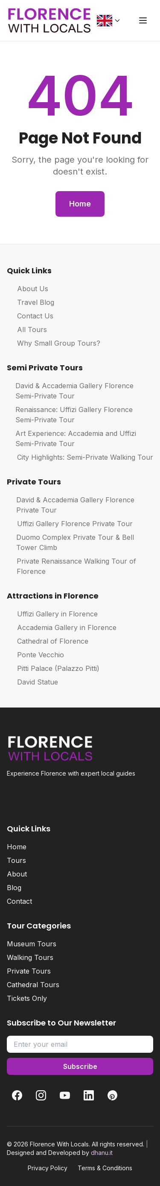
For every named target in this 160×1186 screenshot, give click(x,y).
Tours (16, 860)
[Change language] (109, 20)
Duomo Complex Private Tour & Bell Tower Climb (70, 542)
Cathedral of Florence (47, 641)
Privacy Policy (47, 1168)
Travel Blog (30, 302)
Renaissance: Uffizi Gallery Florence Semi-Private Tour (70, 414)
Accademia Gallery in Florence (61, 627)
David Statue (32, 682)
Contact (19, 901)
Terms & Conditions (105, 1168)
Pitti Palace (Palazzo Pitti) (53, 668)
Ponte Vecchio (35, 654)
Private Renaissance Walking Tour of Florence (71, 566)
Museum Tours (31, 944)
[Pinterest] (112, 1095)
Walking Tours (30, 957)
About (17, 874)
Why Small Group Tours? (53, 343)
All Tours (27, 329)
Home (80, 203)
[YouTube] (65, 1095)
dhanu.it (102, 1152)
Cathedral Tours (33, 984)
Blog (14, 887)
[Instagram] (41, 1095)
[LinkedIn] (89, 1095)
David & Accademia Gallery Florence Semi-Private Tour (70, 390)
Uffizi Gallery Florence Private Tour (70, 523)
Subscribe (80, 1066)
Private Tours (29, 971)
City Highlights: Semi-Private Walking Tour (80, 457)
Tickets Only (27, 998)
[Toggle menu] (143, 20)
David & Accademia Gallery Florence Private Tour (70, 505)
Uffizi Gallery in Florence (52, 614)
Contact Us (30, 316)
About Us (27, 288)
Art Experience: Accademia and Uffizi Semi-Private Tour (71, 438)
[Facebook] (17, 1095)
